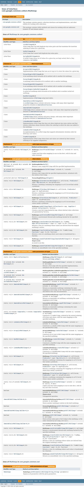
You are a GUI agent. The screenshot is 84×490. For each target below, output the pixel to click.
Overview (3, 2)
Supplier (71, 206)
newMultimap (43, 206)
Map (49, 206)
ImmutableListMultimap (31, 101)
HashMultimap (27, 96)
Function (35, 232)
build (45, 164)
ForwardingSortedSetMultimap (33, 89)
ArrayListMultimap (29, 69)
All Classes (29, 5)
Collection (57, 206)
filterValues (43, 198)
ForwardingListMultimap (31, 74)
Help (40, 2)
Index (36, 2)
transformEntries (45, 221)
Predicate (73, 180)
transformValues (45, 230)
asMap (52, 257)
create (54, 311)
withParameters (36, 472)
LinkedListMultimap (30, 130)
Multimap (19, 16)
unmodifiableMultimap (47, 239)
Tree (23, 2)
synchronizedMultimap (47, 215)
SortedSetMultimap (29, 56)
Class (15, 2)
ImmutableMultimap (29, 107)
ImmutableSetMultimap (30, 114)
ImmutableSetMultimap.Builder (14, 410)
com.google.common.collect (12, 22)
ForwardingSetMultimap (31, 84)
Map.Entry (40, 182)
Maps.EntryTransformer (40, 223)
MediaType (7, 472)
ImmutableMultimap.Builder (13, 399)
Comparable (21, 311)
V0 (29, 164)
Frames (13, 5)
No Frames (19, 5)
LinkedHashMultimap (30, 121)
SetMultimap (27, 51)
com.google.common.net (11, 27)
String (51, 472)
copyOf (58, 284)
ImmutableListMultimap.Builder (15, 423)
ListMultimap (27, 44)
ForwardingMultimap (30, 79)
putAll (58, 390)
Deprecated (29, 2)
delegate (49, 178)
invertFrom (43, 149)
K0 (20, 164)
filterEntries (44, 180)
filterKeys (43, 189)
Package (9, 2)
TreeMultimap (27, 136)
